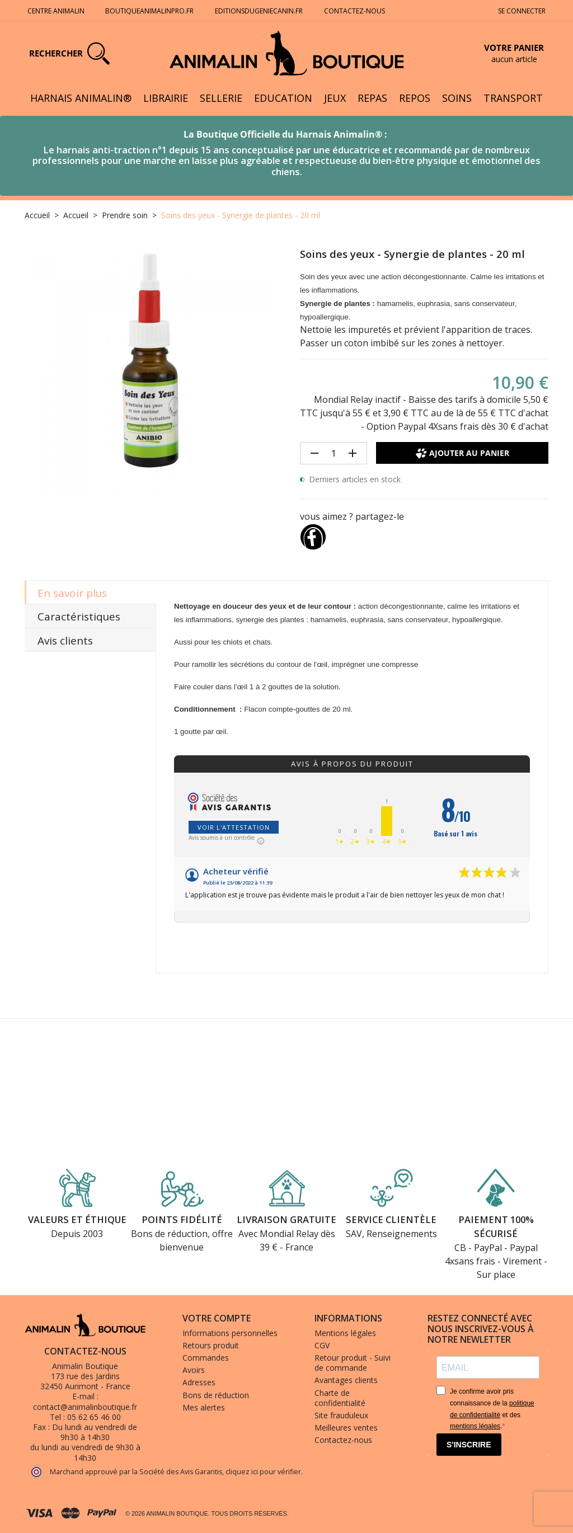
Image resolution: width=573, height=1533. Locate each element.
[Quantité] (333, 453)
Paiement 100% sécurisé (496, 1226)
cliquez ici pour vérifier (263, 1471)
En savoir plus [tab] (72, 593)
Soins (457, 98)
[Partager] (313, 534)
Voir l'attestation (234, 827)
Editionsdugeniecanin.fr (259, 11)
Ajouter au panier (462, 453)
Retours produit (210, 1345)
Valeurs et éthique (77, 1219)
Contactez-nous (355, 11)
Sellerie (221, 98)
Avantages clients (346, 1380)
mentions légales (475, 1426)
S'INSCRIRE (469, 1444)
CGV (322, 1345)
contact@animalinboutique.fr (85, 1407)
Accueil (37, 215)
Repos (414, 98)
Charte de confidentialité (339, 1398)
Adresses (198, 1382)
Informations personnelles (230, 1333)
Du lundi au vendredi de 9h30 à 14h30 (94, 1432)
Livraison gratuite (286, 1219)
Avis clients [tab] (65, 640)
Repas (372, 98)
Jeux (335, 98)
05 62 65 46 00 (94, 1417)
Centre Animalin (55, 11)
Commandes (205, 1357)
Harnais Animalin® (80, 98)
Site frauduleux (341, 1415)
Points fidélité (182, 1219)
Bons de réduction (215, 1395)
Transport (513, 98)
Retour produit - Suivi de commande (352, 1362)
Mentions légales (345, 1333)
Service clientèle (391, 1219)
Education (283, 98)
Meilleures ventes (346, 1427)
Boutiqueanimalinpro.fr (149, 11)
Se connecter (522, 11)
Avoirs (193, 1370)
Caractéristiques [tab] (78, 616)
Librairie (165, 98)
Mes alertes (203, 1407)
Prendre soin (125, 215)
